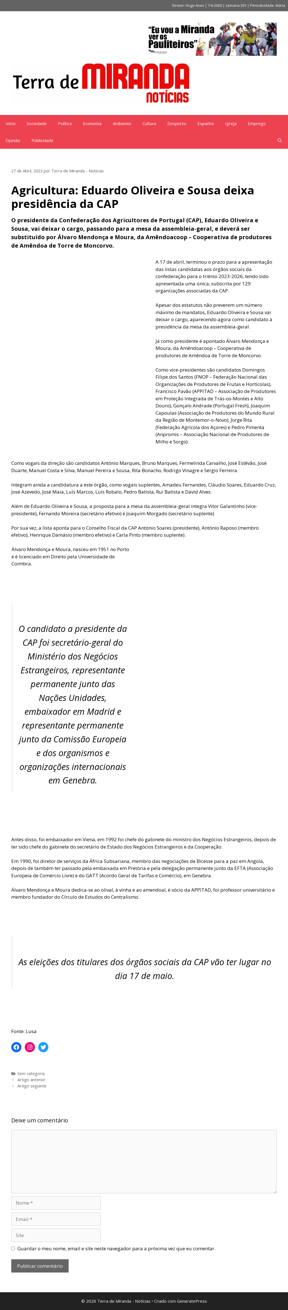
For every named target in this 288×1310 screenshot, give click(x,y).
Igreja (231, 123)
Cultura (149, 123)
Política (65, 123)
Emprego (257, 123)
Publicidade (42, 140)
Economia (92, 123)
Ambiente (122, 123)
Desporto (176, 123)
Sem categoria (31, 1073)
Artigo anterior (31, 1079)
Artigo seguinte (31, 1086)
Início (10, 123)
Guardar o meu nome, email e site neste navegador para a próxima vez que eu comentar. (116, 1248)
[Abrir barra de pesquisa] (279, 140)
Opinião (13, 140)
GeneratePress (192, 1301)
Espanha (205, 123)
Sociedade (37, 123)
